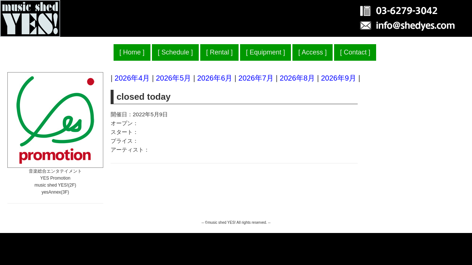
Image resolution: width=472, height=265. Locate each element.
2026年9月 (338, 78)
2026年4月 (132, 78)
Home (132, 52)
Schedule (175, 52)
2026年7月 (256, 78)
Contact (355, 52)
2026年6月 (215, 78)
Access (312, 52)
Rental (219, 52)
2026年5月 (173, 78)
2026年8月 (297, 78)
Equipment (265, 52)
